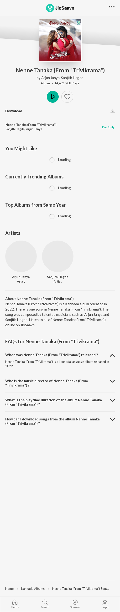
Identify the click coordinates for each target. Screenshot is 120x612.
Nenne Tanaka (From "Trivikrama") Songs (80, 589)
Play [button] (53, 97)
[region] (60, 588)
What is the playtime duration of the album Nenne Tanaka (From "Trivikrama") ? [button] (53, 402)
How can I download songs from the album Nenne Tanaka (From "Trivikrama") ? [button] (52, 421)
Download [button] (13, 111)
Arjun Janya (50, 77)
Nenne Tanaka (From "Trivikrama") (30, 125)
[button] (67, 97)
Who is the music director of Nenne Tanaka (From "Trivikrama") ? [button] (46, 383)
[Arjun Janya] (21, 256)
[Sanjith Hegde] (57, 256)
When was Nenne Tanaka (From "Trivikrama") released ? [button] (51, 355)
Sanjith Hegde (72, 77)
